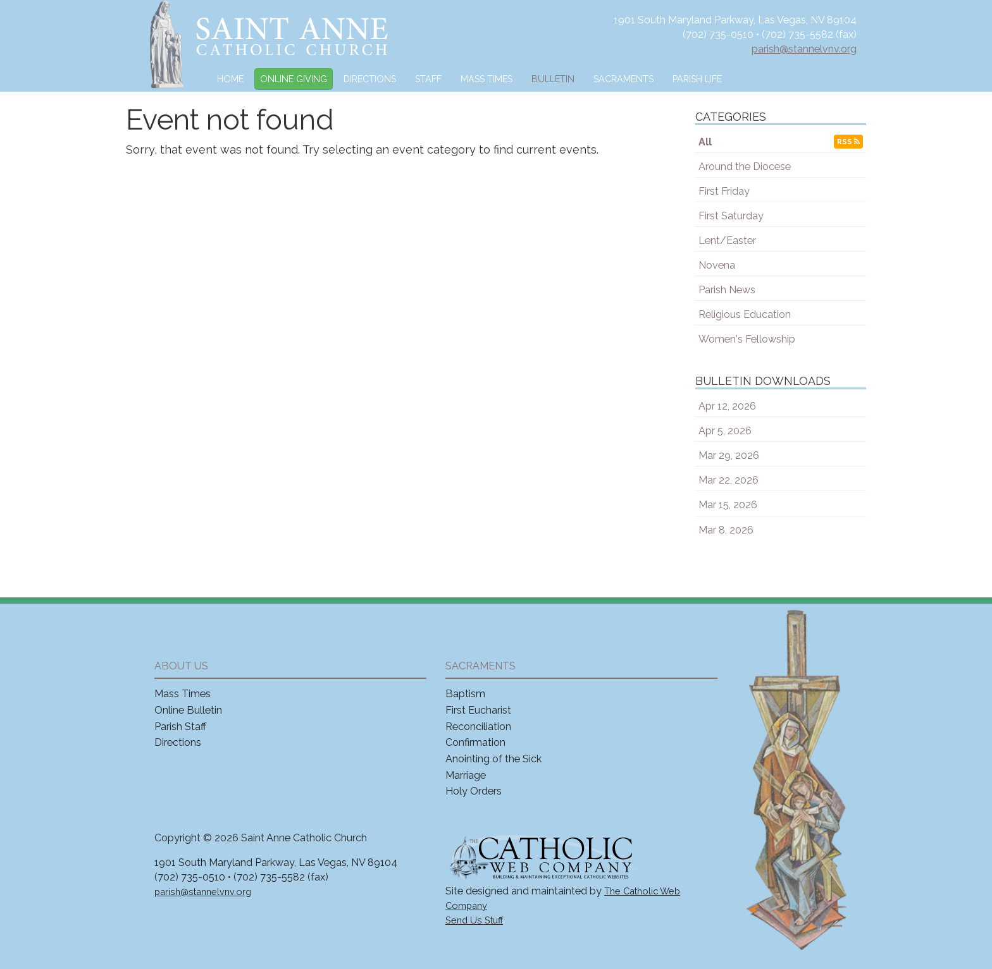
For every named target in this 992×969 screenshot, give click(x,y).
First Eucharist (478, 710)
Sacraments (623, 79)
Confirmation (475, 742)
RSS (848, 141)
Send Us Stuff (474, 920)
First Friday (724, 191)
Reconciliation (478, 727)
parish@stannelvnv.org (804, 49)
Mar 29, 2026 (728, 455)
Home (230, 79)
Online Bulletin (188, 710)
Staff (428, 79)
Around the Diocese (744, 167)
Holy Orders (473, 791)
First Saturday (731, 216)
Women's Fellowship (746, 339)
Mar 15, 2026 (727, 505)
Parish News (726, 290)
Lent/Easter (727, 241)
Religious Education (744, 314)
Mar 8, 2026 (725, 530)
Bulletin (552, 79)
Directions (370, 79)
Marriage (465, 775)
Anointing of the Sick (493, 759)
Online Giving (293, 79)
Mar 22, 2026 (728, 480)
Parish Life (697, 79)
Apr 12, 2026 (727, 406)
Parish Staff (180, 727)
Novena (716, 265)
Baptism (465, 694)
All (705, 142)
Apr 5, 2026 (725, 431)
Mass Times (486, 79)
